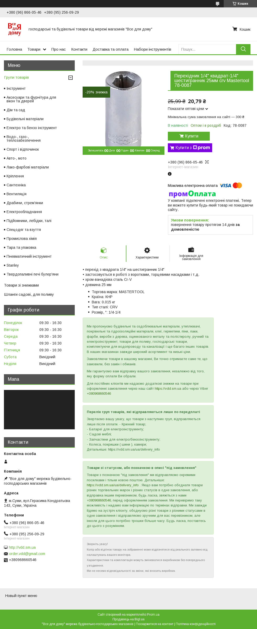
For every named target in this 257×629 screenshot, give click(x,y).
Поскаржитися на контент (154, 624)
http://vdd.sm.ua (22, 547)
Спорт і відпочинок (23, 149)
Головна (14, 49)
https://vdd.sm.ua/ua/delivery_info (113, 485)
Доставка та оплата (110, 49)
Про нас (58, 49)
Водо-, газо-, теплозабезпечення (24, 138)
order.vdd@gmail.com (27, 554)
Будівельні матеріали (25, 119)
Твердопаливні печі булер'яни (32, 274)
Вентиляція (16, 194)
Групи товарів (16, 77)
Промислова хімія (22, 238)
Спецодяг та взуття (24, 230)
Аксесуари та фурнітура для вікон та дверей (31, 99)
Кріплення (15, 176)
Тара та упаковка (21, 247)
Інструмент (16, 88)
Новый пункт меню (21, 596)
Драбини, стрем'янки (25, 203)
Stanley (13, 265)
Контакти (79, 49)
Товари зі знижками (21, 285)
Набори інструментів (152, 49)
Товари (33, 49)
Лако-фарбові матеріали (28, 167)
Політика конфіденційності (196, 624)
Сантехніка (16, 185)
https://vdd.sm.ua (168, 388)
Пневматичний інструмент (29, 256)
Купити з (192, 147)
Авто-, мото (16, 158)
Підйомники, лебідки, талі (29, 221)
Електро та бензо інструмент (32, 128)
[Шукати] (243, 49)
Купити (191, 136)
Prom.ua (153, 614)
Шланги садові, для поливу (29, 294)
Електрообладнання (24, 212)
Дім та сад (16, 110)
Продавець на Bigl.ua (128, 619)
